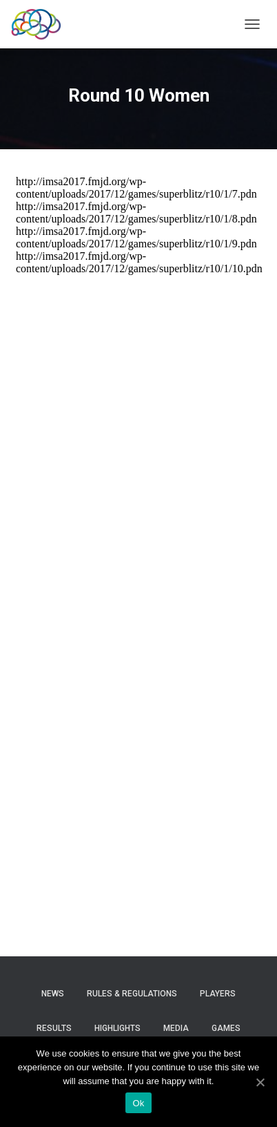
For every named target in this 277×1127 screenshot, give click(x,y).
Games (226, 1028)
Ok (138, 1103)
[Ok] (260, 1082)
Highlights (117, 1028)
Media (176, 1028)
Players (218, 993)
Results (54, 1028)
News (52, 993)
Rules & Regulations (132, 993)
